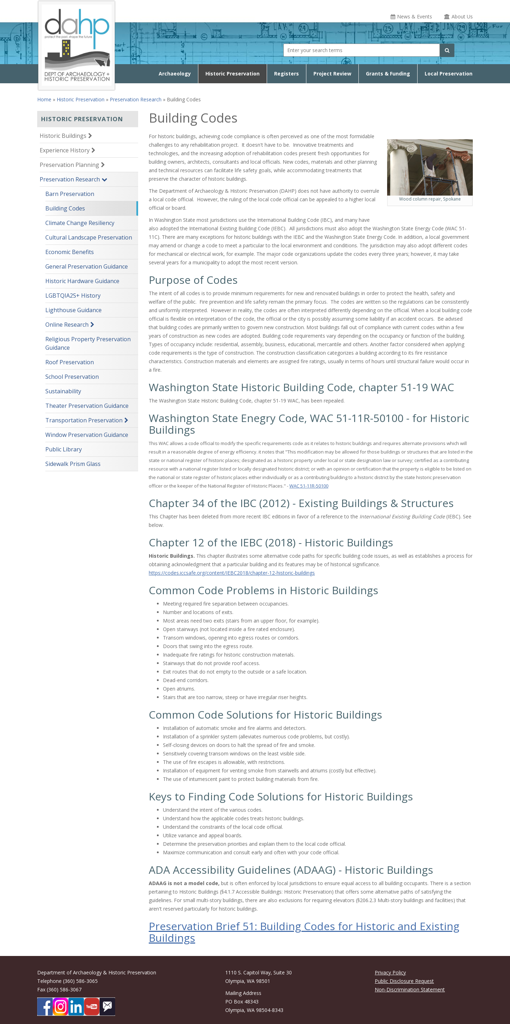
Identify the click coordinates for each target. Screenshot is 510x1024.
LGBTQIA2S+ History (73, 295)
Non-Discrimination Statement (410, 989)
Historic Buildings (63, 136)
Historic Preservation (232, 73)
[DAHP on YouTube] (92, 1006)
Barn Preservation (69, 194)
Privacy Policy (390, 972)
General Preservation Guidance (86, 266)
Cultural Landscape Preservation (88, 237)
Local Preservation (448, 73)
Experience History (65, 150)
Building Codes (65, 208)
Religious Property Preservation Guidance (88, 343)
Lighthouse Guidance (73, 310)
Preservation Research (136, 99)
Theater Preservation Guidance (87, 406)
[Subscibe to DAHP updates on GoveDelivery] (107, 1006)
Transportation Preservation (84, 420)
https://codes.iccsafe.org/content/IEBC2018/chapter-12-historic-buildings (232, 572)
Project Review (332, 73)
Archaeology (175, 73)
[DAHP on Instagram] (60, 1006)
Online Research (67, 324)
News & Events (414, 16)
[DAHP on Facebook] (45, 1006)
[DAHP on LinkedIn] (76, 1006)
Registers (286, 73)
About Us (462, 16)
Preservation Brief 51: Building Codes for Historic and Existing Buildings (304, 932)
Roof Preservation (69, 362)
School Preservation (72, 377)
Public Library (63, 449)
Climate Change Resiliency (79, 223)
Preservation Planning (69, 165)
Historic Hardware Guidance (82, 281)
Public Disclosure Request (404, 981)
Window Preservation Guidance (86, 435)
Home (44, 99)
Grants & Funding (388, 73)
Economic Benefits (69, 252)
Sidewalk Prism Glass (73, 464)
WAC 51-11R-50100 (308, 486)
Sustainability (63, 391)
